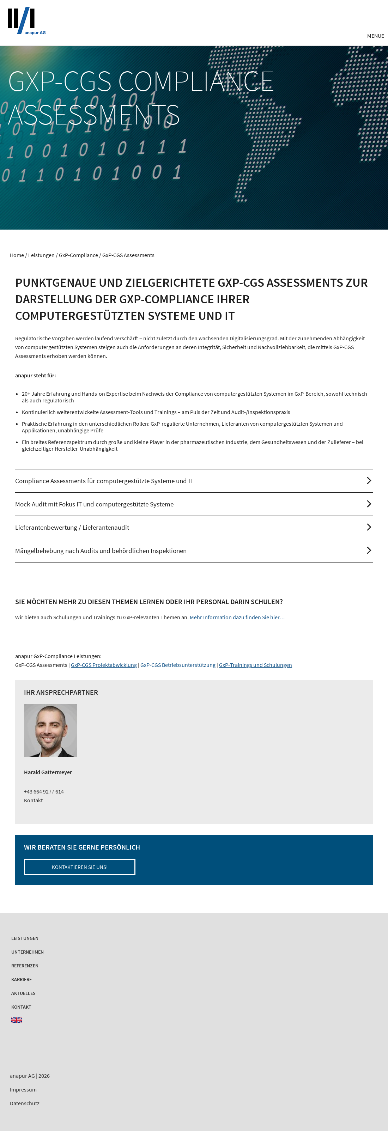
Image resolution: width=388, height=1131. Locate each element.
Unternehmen (27, 952)
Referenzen (24, 965)
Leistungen (41, 255)
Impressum (23, 1089)
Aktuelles (23, 993)
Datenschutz (25, 1103)
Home (17, 255)
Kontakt (33, 800)
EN (16, 1020)
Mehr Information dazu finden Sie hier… (237, 617)
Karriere (21, 979)
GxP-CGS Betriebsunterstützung (178, 664)
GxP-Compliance (78, 255)
